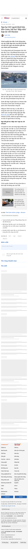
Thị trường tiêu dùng (6, 477)
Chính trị (3, 447)
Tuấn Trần (7, 35)
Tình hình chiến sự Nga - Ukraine (15, 212)
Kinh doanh (4, 450)
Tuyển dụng (23, 542)
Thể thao (3, 453)
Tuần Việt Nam (5, 471)
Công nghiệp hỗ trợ (6, 474)
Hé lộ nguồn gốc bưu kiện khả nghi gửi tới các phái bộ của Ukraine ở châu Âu (20, 203)
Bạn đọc (16, 468)
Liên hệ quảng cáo (6, 526)
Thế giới (5, 22)
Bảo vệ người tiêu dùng (20, 474)
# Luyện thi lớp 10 (15, 18)
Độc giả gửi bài (14, 542)
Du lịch (16, 465)
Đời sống (16, 456)
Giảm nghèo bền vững (20, 477)
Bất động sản (4, 468)
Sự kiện (21, 497)
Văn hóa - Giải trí (5, 459)
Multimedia (4, 491)
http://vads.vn (9, 537)
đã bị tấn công (5, 114)
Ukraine (12, 56)
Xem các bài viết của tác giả (9, 37)
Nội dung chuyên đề (6, 482)
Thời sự (16, 447)
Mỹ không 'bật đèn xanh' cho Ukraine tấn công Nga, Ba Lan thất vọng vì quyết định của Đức (14, 226)
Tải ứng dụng (5, 542)
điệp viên (5, 238)
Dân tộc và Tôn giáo (19, 450)
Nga (14, 236)
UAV (10, 236)
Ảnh (2, 488)
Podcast (16, 491)
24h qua (3, 493)
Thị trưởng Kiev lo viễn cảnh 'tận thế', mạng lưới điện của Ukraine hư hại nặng (20, 192)
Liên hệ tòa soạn (6, 509)
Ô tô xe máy (4, 465)
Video (15, 488)
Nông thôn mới (5, 479)
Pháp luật (16, 462)
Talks (2, 485)
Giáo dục (16, 453)
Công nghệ (4, 462)
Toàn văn (16, 471)
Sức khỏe (16, 459)
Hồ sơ (15, 485)
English (16, 482)
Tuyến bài (7, 497)
